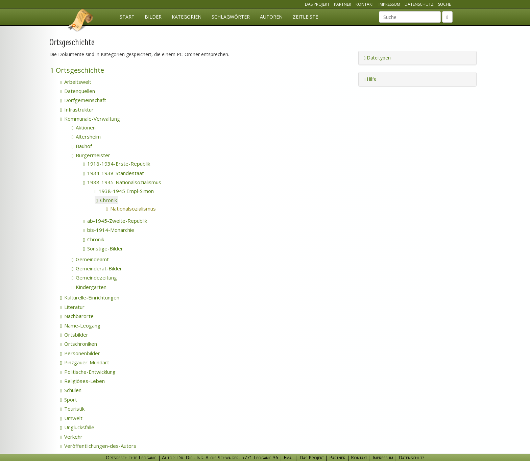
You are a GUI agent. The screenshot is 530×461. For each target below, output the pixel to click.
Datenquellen (77, 91)
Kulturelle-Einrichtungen (89, 297)
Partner (342, 4)
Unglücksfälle (77, 427)
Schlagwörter (231, 17)
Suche (444, 4)
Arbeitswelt (75, 81)
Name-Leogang (80, 325)
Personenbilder (80, 353)
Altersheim (86, 136)
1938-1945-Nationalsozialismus (122, 182)
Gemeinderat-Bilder (97, 268)
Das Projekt (317, 4)
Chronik (106, 200)
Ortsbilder (74, 334)
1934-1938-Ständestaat (113, 173)
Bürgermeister (91, 155)
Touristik (72, 408)
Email (289, 457)
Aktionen (84, 127)
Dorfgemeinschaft (83, 100)
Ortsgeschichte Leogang (80, 21)
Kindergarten (89, 287)
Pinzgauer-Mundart (84, 362)
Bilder (153, 17)
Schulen (70, 390)
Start (127, 17)
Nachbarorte (77, 316)
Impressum (389, 4)
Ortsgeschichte (77, 70)
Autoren (271, 17)
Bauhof (82, 146)
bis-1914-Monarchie (108, 229)
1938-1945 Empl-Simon (124, 191)
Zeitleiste (305, 17)
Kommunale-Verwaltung (90, 118)
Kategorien (186, 17)
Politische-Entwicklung (88, 371)
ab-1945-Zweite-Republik (115, 220)
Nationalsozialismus (141, 208)
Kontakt (365, 4)
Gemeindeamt (90, 259)
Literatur (72, 307)
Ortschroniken (78, 343)
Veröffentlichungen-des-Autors (98, 445)
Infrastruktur (77, 109)
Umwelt (71, 418)
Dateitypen (377, 57)
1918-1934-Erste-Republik (116, 163)
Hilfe (370, 79)
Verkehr (71, 436)
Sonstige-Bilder (103, 248)
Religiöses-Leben (82, 381)
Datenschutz (419, 4)
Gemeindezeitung (94, 277)
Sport (68, 399)
